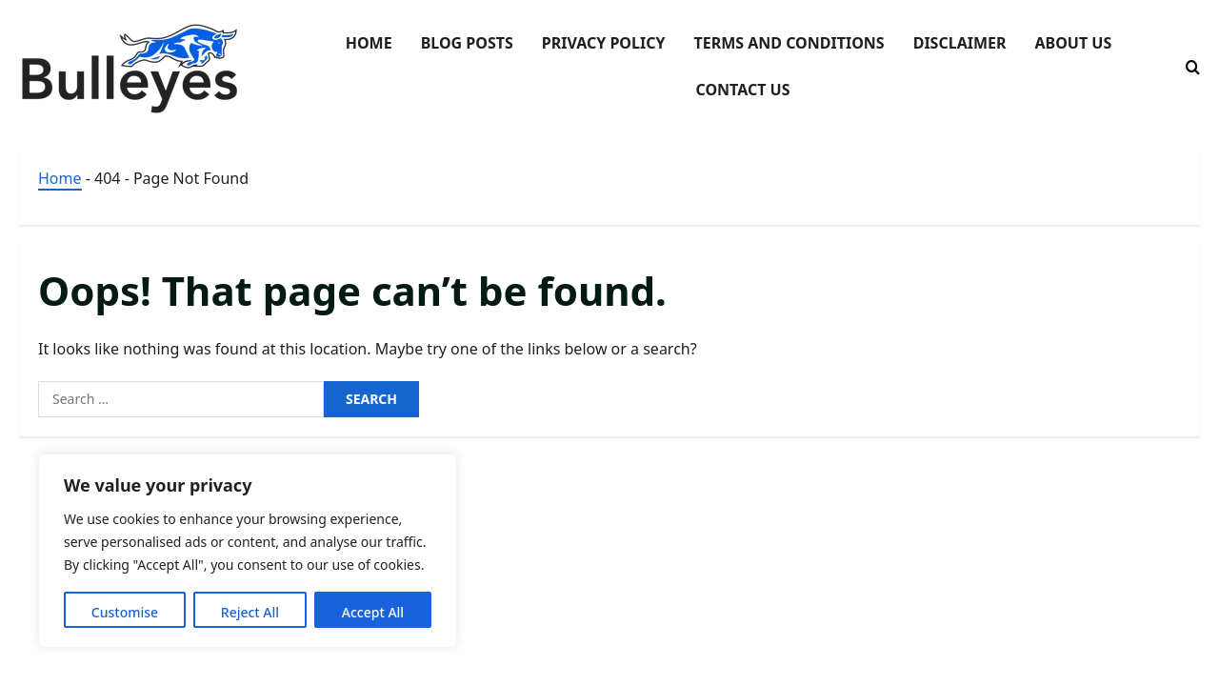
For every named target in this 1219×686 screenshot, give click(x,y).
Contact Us (742, 89)
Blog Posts (467, 42)
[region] (247, 551)
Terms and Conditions (788, 42)
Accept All (373, 612)
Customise (124, 612)
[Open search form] (1193, 67)
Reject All (250, 612)
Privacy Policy (604, 42)
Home (369, 42)
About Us (1072, 42)
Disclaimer (960, 42)
